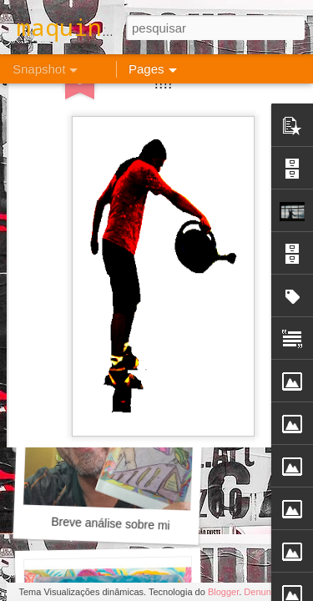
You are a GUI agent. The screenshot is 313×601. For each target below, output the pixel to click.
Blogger (223, 592)
